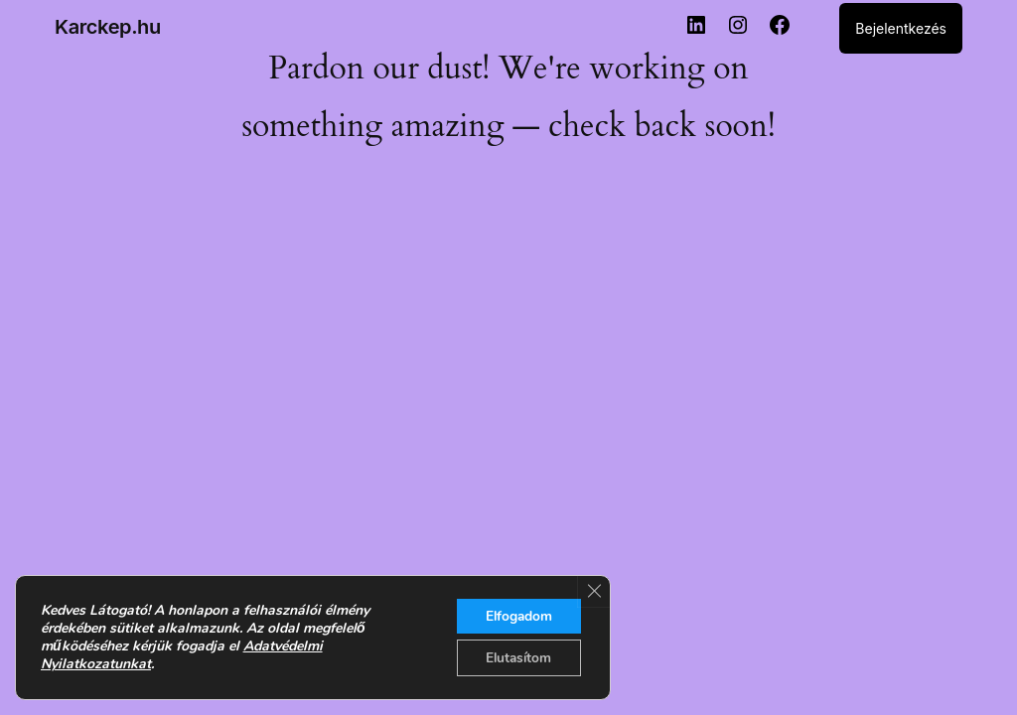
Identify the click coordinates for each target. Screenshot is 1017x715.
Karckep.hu (108, 27)
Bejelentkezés (900, 28)
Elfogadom (516, 614)
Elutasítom (516, 656)
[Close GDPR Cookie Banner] (593, 590)
